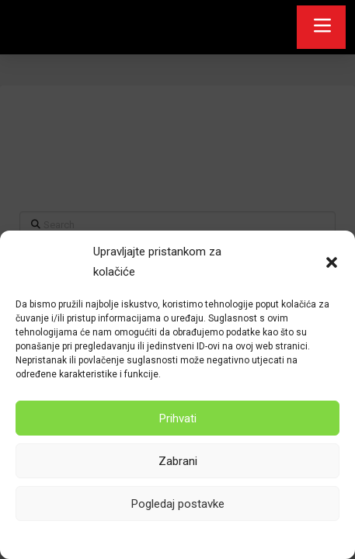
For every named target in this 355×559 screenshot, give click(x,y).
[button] (331, 262)
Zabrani (177, 461)
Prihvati (178, 418)
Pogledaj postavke (177, 504)
